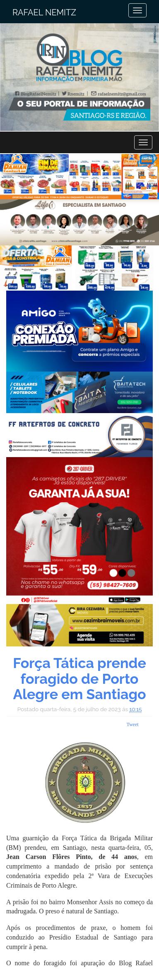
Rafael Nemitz (44, 12)
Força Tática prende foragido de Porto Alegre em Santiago (79, 678)
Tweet (132, 724)
